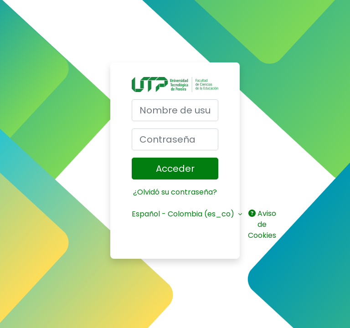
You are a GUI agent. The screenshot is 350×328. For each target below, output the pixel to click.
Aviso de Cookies (262, 224)
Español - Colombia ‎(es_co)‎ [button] (184, 214)
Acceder (175, 168)
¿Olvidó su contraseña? (175, 192)
